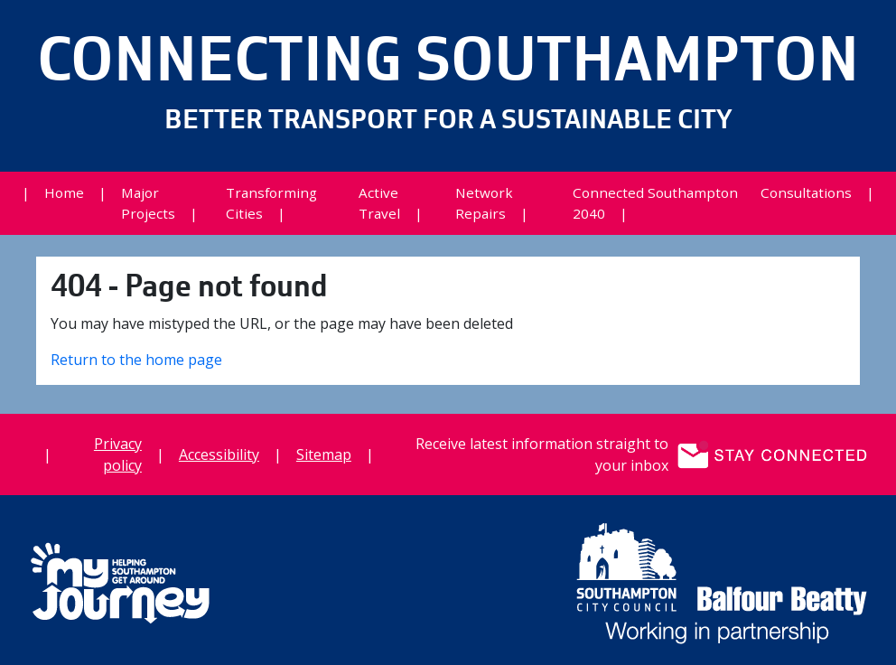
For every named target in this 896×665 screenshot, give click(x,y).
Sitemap (323, 454)
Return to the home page (136, 360)
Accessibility (219, 454)
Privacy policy (118, 454)
